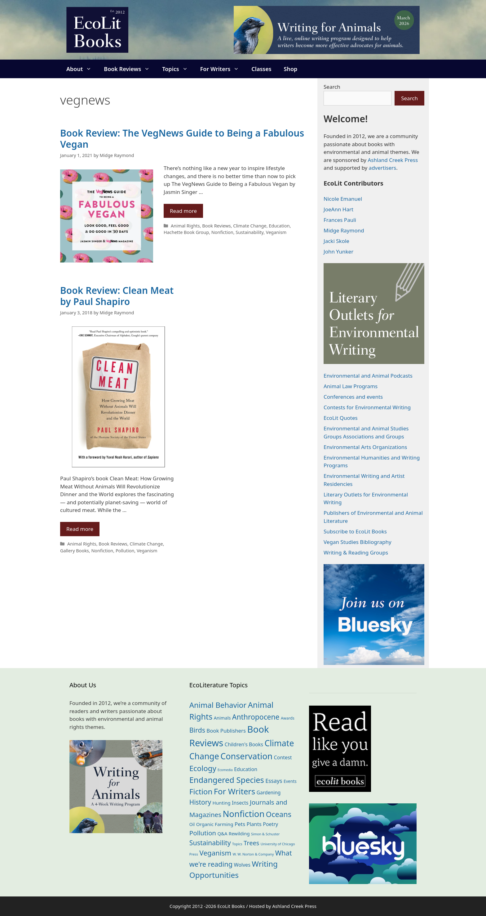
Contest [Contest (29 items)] (283, 757)
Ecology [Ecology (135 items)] (202, 768)
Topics (178, 69)
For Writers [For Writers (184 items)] (234, 791)
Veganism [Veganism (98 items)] (215, 853)
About (82, 69)
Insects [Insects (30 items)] (240, 802)
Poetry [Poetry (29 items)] (270, 824)
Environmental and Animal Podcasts (368, 375)
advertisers (382, 167)
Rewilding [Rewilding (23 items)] (239, 833)
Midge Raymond (344, 230)
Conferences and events (353, 396)
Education (279, 226)
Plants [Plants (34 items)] (254, 824)
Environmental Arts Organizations (365, 447)
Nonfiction (222, 232)
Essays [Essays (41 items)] (273, 780)
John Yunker (338, 251)
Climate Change (249, 226)
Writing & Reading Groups (356, 552)
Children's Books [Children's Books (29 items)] (244, 744)
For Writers (222, 69)
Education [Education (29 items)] (245, 769)
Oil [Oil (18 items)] (192, 824)
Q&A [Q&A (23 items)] (223, 833)
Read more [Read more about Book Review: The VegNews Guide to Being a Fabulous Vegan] (183, 210)
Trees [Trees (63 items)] (251, 843)
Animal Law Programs (351, 386)
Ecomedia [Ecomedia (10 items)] (225, 770)
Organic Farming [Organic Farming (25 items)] (214, 824)
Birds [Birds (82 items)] (197, 729)
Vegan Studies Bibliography (357, 542)
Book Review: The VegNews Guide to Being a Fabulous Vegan (182, 138)
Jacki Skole (336, 241)
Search (332, 86)
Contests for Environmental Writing (367, 407)
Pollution (125, 551)
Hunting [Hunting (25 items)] (222, 803)
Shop (291, 69)
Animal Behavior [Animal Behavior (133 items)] (218, 705)
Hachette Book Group (186, 232)
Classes (261, 69)
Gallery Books (74, 551)
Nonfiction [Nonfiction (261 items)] (243, 813)
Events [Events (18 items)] (290, 781)
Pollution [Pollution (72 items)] (202, 832)
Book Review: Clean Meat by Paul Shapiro (117, 296)
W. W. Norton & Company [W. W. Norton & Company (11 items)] (253, 854)
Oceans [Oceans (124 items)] (278, 814)
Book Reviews (130, 69)
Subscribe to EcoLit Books (355, 531)
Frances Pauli (340, 219)
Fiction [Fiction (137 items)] (201, 791)
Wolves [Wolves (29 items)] (242, 864)
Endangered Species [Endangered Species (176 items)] (226, 780)
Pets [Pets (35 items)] (240, 824)
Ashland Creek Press (393, 160)
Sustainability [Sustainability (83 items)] (210, 842)
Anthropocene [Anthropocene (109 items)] (256, 717)
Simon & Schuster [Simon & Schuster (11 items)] (265, 834)
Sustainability (249, 232)
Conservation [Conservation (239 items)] (246, 756)
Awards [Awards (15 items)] (287, 718)
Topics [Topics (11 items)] (237, 844)
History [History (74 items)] (200, 802)
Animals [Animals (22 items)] (222, 718)
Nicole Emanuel (343, 198)
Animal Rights (185, 226)
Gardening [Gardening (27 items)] (269, 792)
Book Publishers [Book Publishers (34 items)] (226, 730)
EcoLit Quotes (341, 417)
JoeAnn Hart (338, 209)
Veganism (276, 232)
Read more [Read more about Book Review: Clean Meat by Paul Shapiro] (79, 528)
